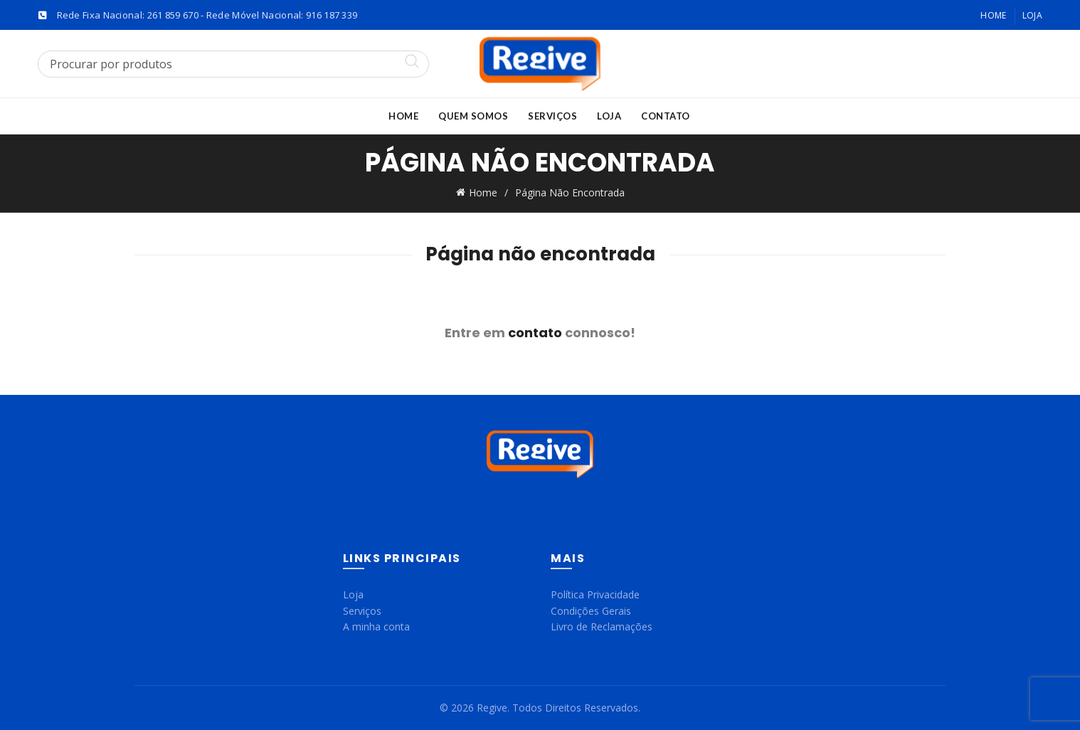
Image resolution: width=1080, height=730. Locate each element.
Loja (1032, 15)
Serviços (552, 116)
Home (993, 15)
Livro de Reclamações (601, 626)
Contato (665, 116)
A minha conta (376, 626)
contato (535, 333)
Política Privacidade (595, 594)
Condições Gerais (591, 611)
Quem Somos (473, 116)
